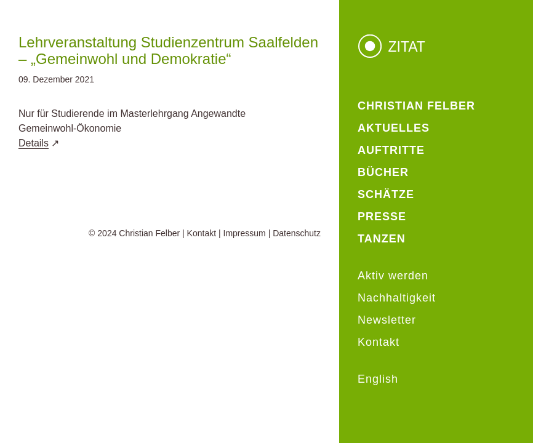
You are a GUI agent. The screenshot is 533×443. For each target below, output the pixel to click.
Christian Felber (149, 233)
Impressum (244, 233)
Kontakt (201, 233)
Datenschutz (297, 233)
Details (33, 143)
